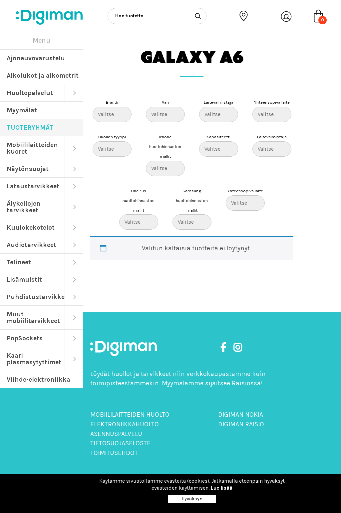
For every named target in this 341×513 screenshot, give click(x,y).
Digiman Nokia (240, 414)
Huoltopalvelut (30, 93)
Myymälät (22, 110)
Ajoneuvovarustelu (36, 58)
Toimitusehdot (114, 453)
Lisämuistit (24, 279)
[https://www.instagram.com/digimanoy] (237, 347)
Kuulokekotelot (31, 227)
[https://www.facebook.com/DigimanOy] (224, 347)
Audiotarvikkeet (31, 245)
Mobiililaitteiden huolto (130, 414)
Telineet (19, 262)
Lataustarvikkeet (33, 186)
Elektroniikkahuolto (124, 424)
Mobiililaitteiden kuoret (32, 148)
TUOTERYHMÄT (30, 127)
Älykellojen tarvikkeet (24, 207)
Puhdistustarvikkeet (36, 297)
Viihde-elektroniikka (38, 379)
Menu (41, 40)
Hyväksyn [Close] (191, 499)
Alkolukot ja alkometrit (43, 75)
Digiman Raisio (241, 424)
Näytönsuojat (28, 169)
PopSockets (25, 338)
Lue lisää (221, 488)
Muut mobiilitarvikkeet (33, 317)
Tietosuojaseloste (120, 443)
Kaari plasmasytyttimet (34, 359)
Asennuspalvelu (116, 434)
